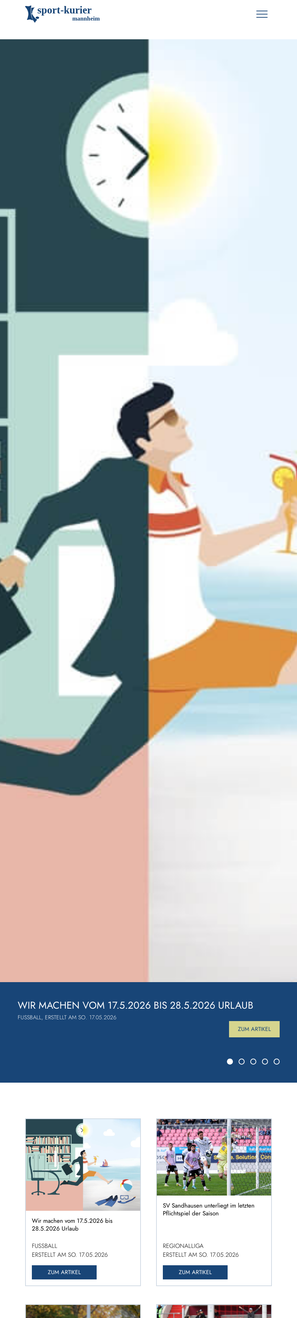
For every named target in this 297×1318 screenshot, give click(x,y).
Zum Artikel (254, 1029)
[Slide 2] (242, 1062)
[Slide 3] (253, 1062)
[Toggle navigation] (262, 14)
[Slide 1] (230, 1062)
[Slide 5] (277, 1062)
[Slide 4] (265, 1062)
